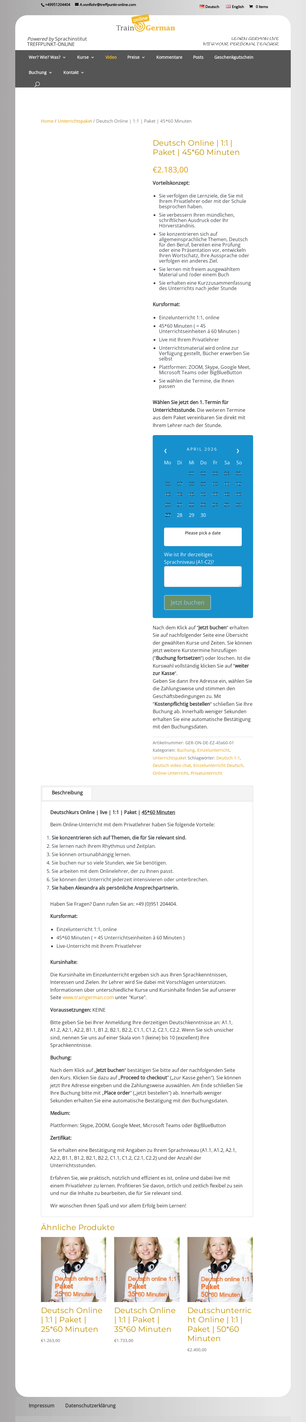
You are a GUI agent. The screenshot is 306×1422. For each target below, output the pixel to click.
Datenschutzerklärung (90, 1405)
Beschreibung (67, 792)
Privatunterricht (206, 773)
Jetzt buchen (187, 602)
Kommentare (169, 57)
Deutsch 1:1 (228, 758)
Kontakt (71, 72)
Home (47, 121)
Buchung (38, 72)
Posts (198, 57)
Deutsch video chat (172, 765)
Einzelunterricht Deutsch (218, 765)
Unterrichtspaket (75, 121)
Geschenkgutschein (233, 57)
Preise (133, 57)
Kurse (83, 57)
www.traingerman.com (88, 997)
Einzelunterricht (213, 750)
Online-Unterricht (170, 773)
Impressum (41, 1405)
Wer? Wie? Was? (44, 57)
